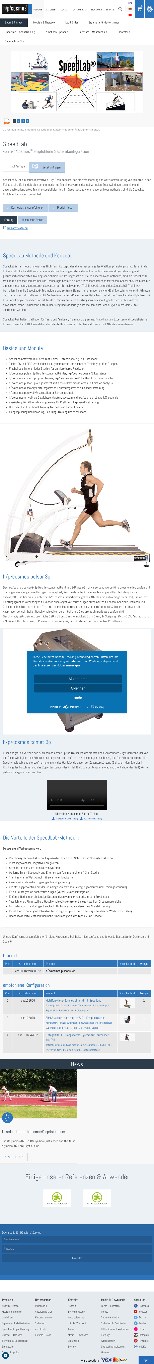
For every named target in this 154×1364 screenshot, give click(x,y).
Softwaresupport (76, 1311)
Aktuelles (51, 9)
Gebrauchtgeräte (15, 43)
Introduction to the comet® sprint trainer (30, 1132)
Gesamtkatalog (17, 228)
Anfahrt (72, 1329)
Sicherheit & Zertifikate (113, 1323)
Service (110, 9)
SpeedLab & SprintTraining (21, 33)
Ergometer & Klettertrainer (111, 23)
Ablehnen (77, 688)
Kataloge (105, 1335)
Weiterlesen (15, 1157)
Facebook (144, 1306)
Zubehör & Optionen (61, 33)
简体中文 (130, 15)
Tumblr (142, 1323)
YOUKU (142, 1346)
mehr (78, 697)
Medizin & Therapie (47, 23)
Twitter (143, 1317)
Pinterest (144, 1341)
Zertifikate (40, 1329)
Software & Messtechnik (99, 33)
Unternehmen (80, 9)
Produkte (37, 9)
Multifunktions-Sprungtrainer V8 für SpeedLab (78, 1005)
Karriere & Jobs (43, 1335)
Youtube (143, 1311)
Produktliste (64, 207)
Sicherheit (96, 9)
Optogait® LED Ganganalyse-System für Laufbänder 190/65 (79, 1042)
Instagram (144, 1335)
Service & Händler (110, 1317)
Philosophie (41, 1306)
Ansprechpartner (43, 1311)
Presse (104, 1311)
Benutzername (11, 1239)
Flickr (142, 1329)
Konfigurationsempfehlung (27, 207)
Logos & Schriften (110, 1306)
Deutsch (130, 9)
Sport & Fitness (15, 23)
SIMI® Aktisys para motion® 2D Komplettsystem (79, 1022)
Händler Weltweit (77, 1323)
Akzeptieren (78, 678)
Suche (120, 9)
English (130, 3)
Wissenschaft (108, 1341)
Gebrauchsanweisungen (113, 1346)
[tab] (8, 220)
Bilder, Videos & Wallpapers (115, 1329)
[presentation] (8, 220)
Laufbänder (76, 23)
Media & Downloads (78, 1335)
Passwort (9, 1248)
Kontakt (65, 9)
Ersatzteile (132, 33)
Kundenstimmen (43, 1317)
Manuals (105, 1352)
